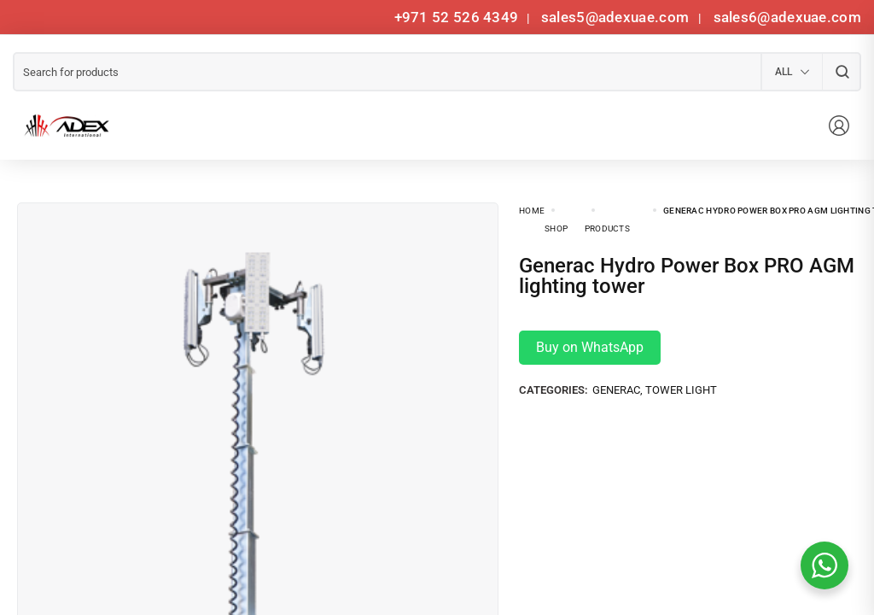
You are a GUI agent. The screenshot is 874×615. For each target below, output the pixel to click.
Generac (616, 390)
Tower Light (681, 390)
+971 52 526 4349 (456, 17)
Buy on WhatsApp (590, 347)
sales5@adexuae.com (617, 17)
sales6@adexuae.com (785, 17)
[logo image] (64, 125)
